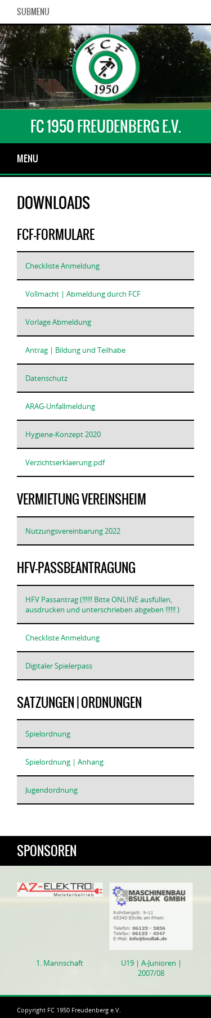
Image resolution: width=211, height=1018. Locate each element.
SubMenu (33, 12)
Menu (27, 158)
